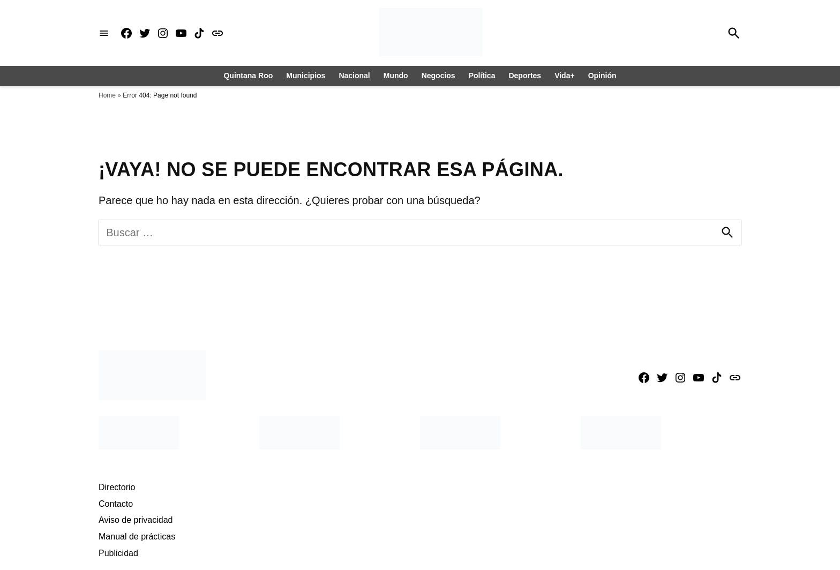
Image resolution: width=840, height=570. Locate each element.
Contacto (116, 503)
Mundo (396, 75)
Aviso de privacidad (135, 519)
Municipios (305, 75)
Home (107, 95)
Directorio (117, 487)
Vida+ (564, 75)
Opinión (602, 75)
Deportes (524, 75)
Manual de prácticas (137, 536)
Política (482, 75)
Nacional (354, 75)
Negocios (438, 75)
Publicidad (118, 553)
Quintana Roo (248, 75)
